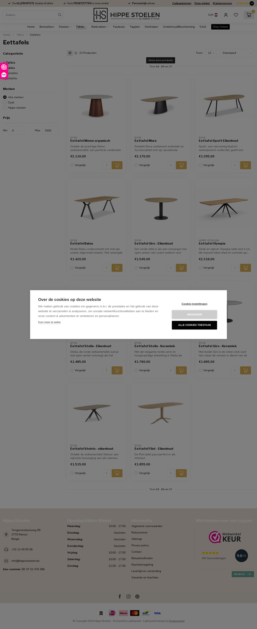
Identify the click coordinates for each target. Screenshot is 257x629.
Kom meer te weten (49, 322)
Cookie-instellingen (194, 303)
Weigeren (194, 314)
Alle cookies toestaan (194, 325)
